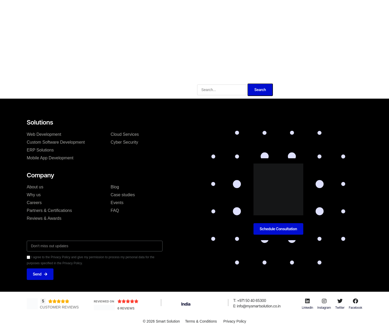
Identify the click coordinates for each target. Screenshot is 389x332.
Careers (34, 202)
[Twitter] (340, 301)
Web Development (44, 134)
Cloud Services (125, 134)
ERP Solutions (40, 150)
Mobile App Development (50, 157)
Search (260, 89)
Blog (115, 187)
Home (129, 9)
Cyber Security (124, 142)
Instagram (324, 308)
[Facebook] (355, 301)
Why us (219, 9)
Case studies (123, 195)
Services (196, 9)
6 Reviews (125, 308)
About (148, 9)
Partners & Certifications (49, 210)
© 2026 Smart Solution (161, 321)
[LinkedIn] (307, 301)
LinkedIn (307, 308)
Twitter (340, 308)
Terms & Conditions (201, 321)
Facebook (355, 308)
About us (35, 187)
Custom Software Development (56, 142)
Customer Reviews (59, 307)
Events (117, 202)
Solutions (171, 9)
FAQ (115, 210)
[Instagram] (324, 301)
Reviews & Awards (44, 218)
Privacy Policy (234, 321)
